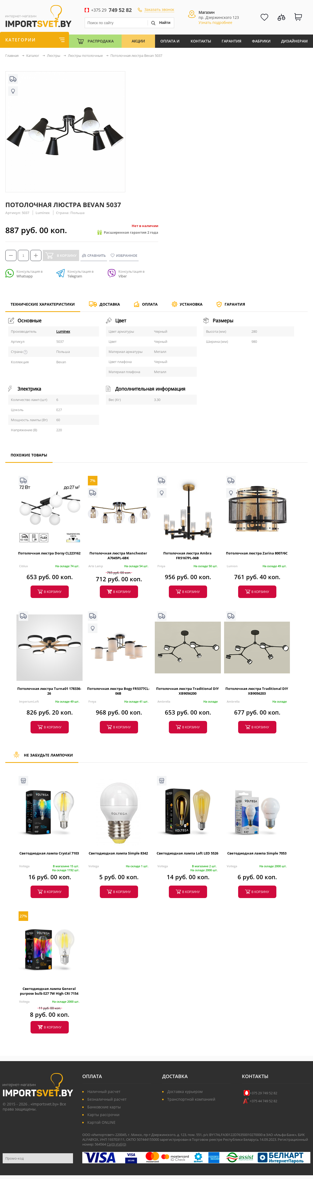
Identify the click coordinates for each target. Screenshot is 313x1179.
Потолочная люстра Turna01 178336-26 (49, 691)
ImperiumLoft (29, 701)
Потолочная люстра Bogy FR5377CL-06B (118, 691)
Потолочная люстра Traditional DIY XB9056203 (256, 691)
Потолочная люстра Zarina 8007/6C (257, 553)
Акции (138, 41)
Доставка (110, 304)
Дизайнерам (294, 41)
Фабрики (261, 41)
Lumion (232, 566)
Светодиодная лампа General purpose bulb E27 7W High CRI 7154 (49, 991)
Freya (161, 566)
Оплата (150, 304)
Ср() (111, 1144)
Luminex (63, 331)
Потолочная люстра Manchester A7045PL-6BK (118, 555)
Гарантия (231, 41)
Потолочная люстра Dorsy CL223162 (49, 553)
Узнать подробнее (215, 22)
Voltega (24, 866)
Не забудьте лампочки (42, 757)
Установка (191, 304)
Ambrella (163, 701)
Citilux (23, 566)
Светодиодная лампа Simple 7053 (256, 853)
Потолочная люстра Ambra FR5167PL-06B (187, 555)
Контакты (201, 41)
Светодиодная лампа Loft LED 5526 (187, 853)
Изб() (121, 1144)
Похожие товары (29, 457)
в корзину (52, 592)
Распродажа (101, 41)
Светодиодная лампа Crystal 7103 (49, 853)
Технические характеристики (43, 306)
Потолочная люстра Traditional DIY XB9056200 (187, 691)
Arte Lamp (95, 566)
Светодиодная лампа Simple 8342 (118, 853)
